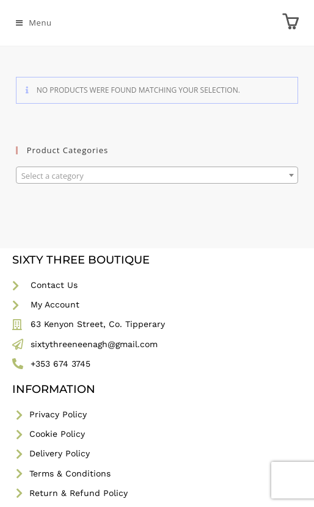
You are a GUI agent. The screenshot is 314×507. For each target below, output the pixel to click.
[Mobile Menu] (34, 22)
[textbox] (157, 175)
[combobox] (157, 175)
